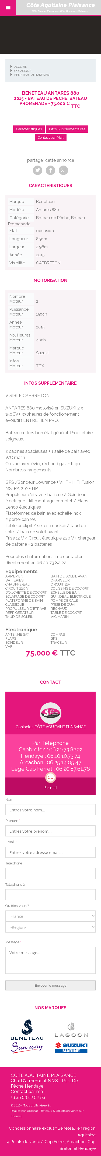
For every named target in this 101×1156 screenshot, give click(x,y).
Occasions (22, 71)
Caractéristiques (29, 129)
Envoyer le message (51, 985)
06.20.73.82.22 (65, 749)
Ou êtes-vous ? (17, 906)
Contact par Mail (51, 137)
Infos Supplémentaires (67, 129)
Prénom (12, 821)
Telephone (13, 863)
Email (11, 842)
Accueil (20, 67)
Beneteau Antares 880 (32, 75)
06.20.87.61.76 (73, 769)
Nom (9, 799)
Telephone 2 (15, 884)
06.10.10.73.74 (63, 756)
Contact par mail (28, 1091)
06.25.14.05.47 (64, 762)
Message (13, 942)
